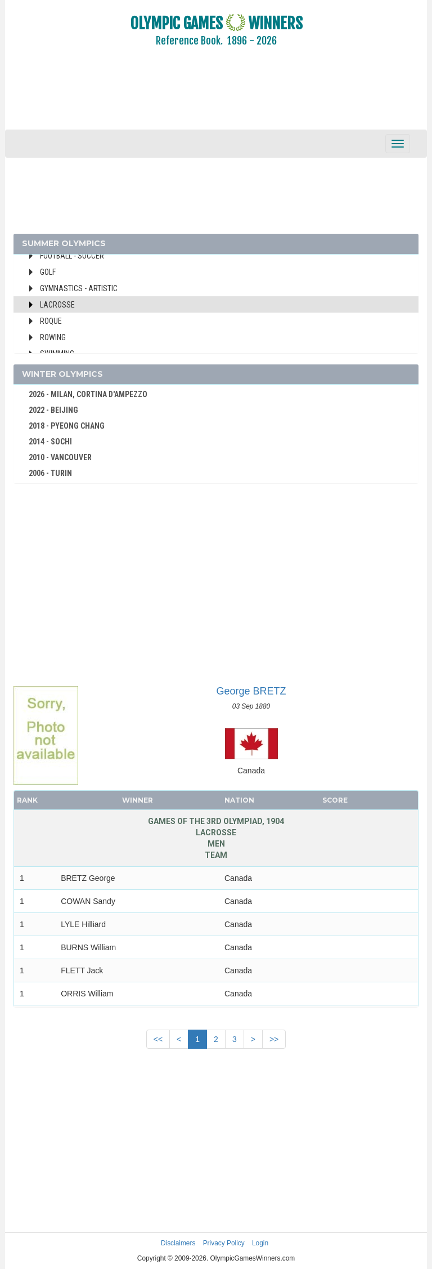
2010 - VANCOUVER (60, 457)
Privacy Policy (224, 1243)
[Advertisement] (216, 95)
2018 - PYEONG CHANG (67, 425)
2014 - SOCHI (50, 441)
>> (273, 1039)
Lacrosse (57, 304)
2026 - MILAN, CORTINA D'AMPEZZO (88, 394)
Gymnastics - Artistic (79, 288)
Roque (51, 321)
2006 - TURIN (50, 473)
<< (158, 1039)
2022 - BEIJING (53, 410)
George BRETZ (251, 691)
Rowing (53, 337)
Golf (48, 272)
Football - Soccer (72, 255)
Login (260, 1243)
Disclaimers (178, 1243)
